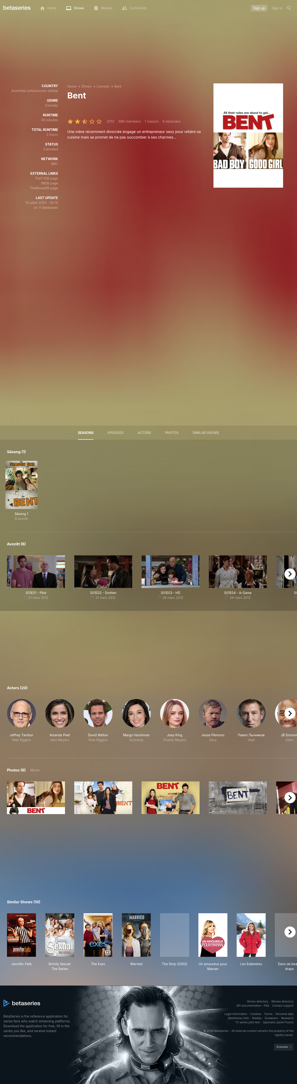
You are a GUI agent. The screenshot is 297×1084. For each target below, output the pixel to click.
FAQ (266, 1005)
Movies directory (282, 1001)
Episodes (115, 433)
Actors (144, 433)
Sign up (259, 8)
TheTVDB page (46, 178)
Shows (86, 86)
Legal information (235, 1014)
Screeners (271, 1018)
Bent (117, 86)
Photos (172, 433)
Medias (256, 1018)
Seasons (86, 433)
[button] (21, 723)
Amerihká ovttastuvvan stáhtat (34, 91)
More (34, 770)
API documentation (248, 1005)
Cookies (255, 1014)
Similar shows (206, 433)
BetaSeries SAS (238, 1018)
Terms (268, 1014)
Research (287, 1018)
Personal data (284, 1014)
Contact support (283, 1005)
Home (71, 86)
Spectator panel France (278, 1022)
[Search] (289, 8)
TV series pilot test (247, 1022)
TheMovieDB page (44, 188)
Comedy (103, 86)
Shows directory (257, 1001)
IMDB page (49, 183)
